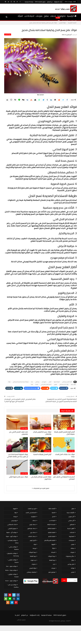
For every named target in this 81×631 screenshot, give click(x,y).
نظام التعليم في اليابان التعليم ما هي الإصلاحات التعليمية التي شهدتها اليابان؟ (20, 400)
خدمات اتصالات (32, 536)
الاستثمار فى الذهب (31, 512)
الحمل (53, 516)
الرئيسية (71, 16)
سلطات (72, 548)
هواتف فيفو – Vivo (11, 566)
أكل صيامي (71, 520)
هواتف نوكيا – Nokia (11, 570)
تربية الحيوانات (51, 556)
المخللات (72, 532)
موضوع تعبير (51, 572)
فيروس (55, 384)
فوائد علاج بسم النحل (64, 384)
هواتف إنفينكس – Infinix (13, 541)
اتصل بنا (17, 615)
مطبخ (46, 16)
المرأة (20, 16)
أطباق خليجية (70, 528)
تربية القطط (52, 560)
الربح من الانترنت (32, 508)
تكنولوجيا (61, 16)
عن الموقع (50, 2)
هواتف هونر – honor (11, 580)
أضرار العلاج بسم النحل (67, 382)
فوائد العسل (7, 34)
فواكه (72, 568)
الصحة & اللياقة (51, 524)
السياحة (53, 552)
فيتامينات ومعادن (31, 572)
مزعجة (36, 384)
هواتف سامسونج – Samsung (12, 554)
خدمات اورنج (32, 524)
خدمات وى (33, 532)
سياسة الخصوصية (29, 2)
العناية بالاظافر (51, 528)
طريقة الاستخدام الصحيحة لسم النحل (21, 382)
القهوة (53, 544)
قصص (72, 572)
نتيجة (32, 384)
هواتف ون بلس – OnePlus (13, 585)
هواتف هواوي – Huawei (13, 575)
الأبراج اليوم (33, 540)
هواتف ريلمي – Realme (13, 548)
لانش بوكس (71, 564)
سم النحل (37, 382)
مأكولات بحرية (70, 512)
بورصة (34, 548)
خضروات (34, 564)
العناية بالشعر (51, 536)
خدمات (53, 16)
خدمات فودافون (31, 528)
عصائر (72, 560)
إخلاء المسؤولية (58, 2)
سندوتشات (71, 540)
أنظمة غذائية (52, 508)
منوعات (39, 16)
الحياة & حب (29, 16)
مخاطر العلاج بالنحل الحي (46, 384)
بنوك (35, 544)
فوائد (9, 382)
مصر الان (19, 620)
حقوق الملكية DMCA (40, 2)
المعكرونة (71, 536)
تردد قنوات (33, 560)
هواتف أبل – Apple (11, 532)
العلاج (50, 382)
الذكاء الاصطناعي (12, 524)
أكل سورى (71, 516)
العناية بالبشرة (51, 532)
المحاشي (72, 524)
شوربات (72, 552)
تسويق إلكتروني (12, 528)
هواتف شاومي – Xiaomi (13, 561)
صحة (32, 382)
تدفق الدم (44, 382)
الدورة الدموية (57, 382)
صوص (72, 544)
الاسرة (53, 512)
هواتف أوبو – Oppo (11, 536)
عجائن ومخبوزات (70, 556)
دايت (54, 564)
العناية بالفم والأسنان (49, 540)
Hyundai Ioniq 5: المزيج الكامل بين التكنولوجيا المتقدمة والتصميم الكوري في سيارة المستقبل (61, 400)
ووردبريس (14, 520)
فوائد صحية (73, 384)
